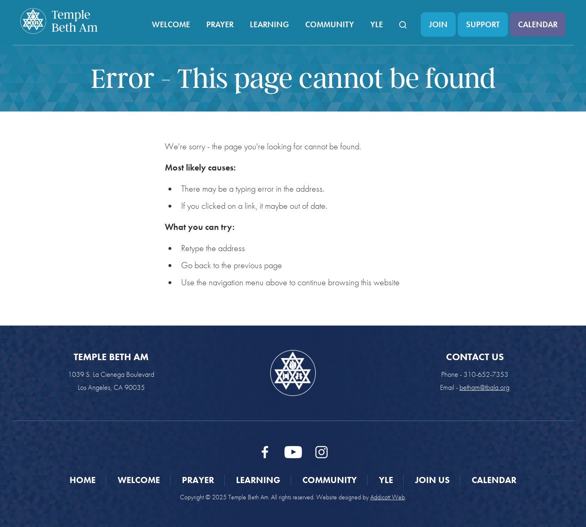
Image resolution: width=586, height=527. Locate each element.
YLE (376, 24)
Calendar (538, 24)
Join (438, 24)
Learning (269, 24)
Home (83, 480)
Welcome (171, 24)
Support (483, 24)
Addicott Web (387, 497)
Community (329, 24)
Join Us (432, 480)
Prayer (220, 24)
